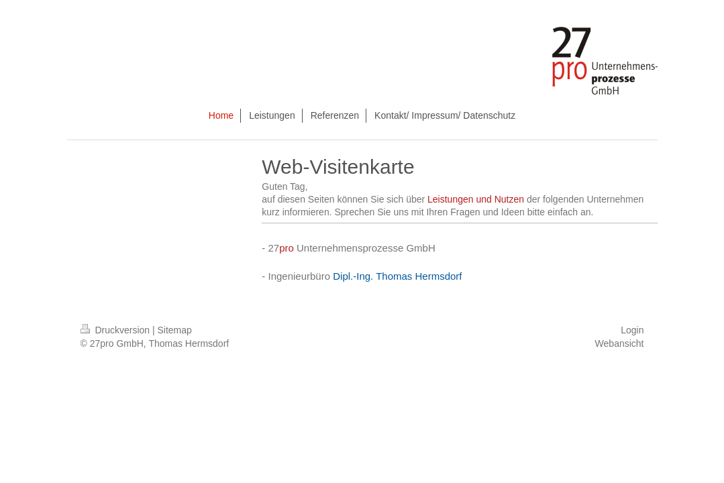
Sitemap (175, 330)
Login (632, 330)
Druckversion (116, 330)
